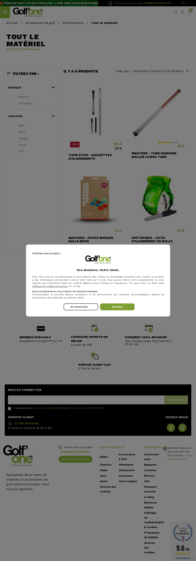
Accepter (117, 306)
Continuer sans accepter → (47, 253)
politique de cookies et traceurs (50, 286)
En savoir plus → (81, 306)
